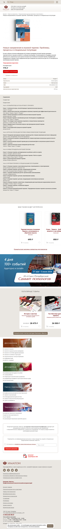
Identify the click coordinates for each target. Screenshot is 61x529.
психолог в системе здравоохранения (14, 352)
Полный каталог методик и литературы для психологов (30, 249)
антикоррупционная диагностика (13, 396)
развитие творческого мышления (13, 413)
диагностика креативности (11, 415)
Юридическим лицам (8, 507)
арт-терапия (7, 417)
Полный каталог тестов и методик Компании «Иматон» (30, 333)
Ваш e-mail (41, 445)
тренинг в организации (10, 395)
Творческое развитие (13, 407)
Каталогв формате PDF (33, 456)
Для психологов (11, 343)
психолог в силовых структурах (12, 354)
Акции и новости (7, 505)
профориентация (8, 358)
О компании (6, 498)
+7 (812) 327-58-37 (8, 514)
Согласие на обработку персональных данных (15, 475)
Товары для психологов (9, 491)
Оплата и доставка (8, 503)
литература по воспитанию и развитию (14, 376)
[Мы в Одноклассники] (8, 470)
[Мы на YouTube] (12, 470)
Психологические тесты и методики (12, 489)
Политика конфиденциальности (11, 473)
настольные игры (8, 380)
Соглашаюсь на (21, 444)
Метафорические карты (9, 494)
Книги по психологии (12, 14)
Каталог (5, 14)
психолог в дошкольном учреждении (13, 351)
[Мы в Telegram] (16, 470)
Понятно (50, 526)
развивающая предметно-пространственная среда (17, 378)
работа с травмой (9, 360)
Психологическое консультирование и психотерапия (31, 14)
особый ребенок (8, 374)
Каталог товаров (7, 487)
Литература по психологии (10, 496)
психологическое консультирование (14, 356)
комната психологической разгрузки (14, 398)
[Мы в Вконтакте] (4, 470)
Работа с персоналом (13, 387)
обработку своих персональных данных (25, 444)
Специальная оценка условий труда (12, 477)
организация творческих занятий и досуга (15, 418)
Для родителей (10, 367)
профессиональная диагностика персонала (15, 393)
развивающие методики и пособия (13, 373)
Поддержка (6, 500)
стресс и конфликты (9, 400)
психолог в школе (8, 349)
